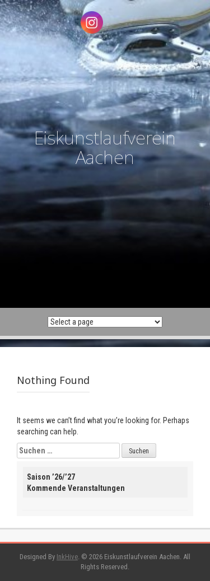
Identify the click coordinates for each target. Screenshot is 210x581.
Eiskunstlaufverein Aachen (105, 147)
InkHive (67, 556)
